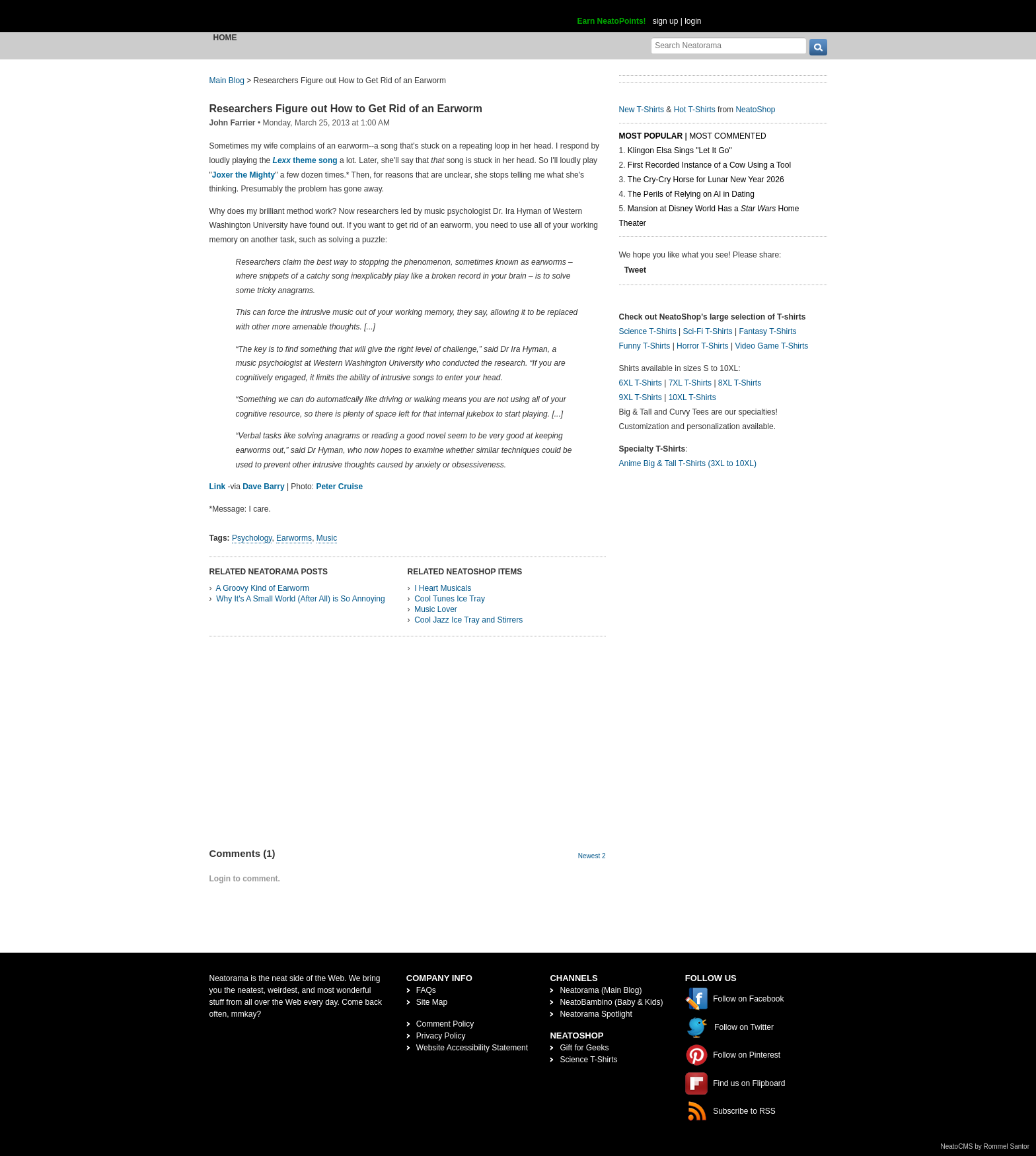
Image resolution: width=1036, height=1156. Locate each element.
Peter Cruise (339, 486)
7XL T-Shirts (690, 383)
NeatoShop (755, 109)
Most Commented (727, 136)
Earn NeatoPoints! (611, 21)
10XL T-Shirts (692, 397)
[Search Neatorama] (728, 45)
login (692, 21)
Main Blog (226, 80)
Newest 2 (592, 856)
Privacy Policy (441, 1035)
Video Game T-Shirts (771, 346)
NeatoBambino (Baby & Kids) (611, 1002)
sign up (666, 21)
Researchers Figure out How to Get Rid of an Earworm (345, 108)
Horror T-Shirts (702, 346)
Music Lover (435, 609)
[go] (818, 47)
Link (217, 486)
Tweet (635, 270)
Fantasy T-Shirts (767, 331)
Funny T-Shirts (645, 346)
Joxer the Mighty (243, 175)
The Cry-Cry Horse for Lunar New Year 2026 (706, 179)
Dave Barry (263, 486)
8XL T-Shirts (739, 383)
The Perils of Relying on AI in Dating (691, 194)
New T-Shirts (641, 109)
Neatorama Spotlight (596, 1014)
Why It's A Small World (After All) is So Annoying (300, 598)
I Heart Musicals (442, 588)
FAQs (426, 990)
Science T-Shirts (648, 331)
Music (326, 538)
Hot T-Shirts (695, 109)
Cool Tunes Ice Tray (449, 598)
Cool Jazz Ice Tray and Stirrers (468, 620)
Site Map (431, 1002)
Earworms (294, 538)
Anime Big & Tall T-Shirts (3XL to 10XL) (688, 463)
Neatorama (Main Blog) (601, 990)
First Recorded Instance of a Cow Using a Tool (709, 165)
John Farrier (232, 122)
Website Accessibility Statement (472, 1047)
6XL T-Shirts (640, 383)
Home (225, 37)
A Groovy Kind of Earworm (262, 588)
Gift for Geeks (584, 1047)
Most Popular (651, 136)
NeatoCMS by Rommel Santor (985, 1146)
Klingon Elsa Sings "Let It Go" (680, 150)
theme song (305, 160)
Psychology (252, 538)
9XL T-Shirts (640, 397)
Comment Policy (445, 1024)
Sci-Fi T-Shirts (707, 331)
